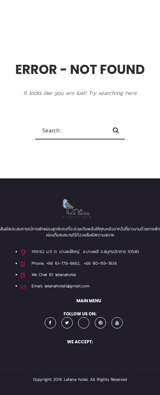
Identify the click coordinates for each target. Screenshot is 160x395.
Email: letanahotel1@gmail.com (60, 286)
